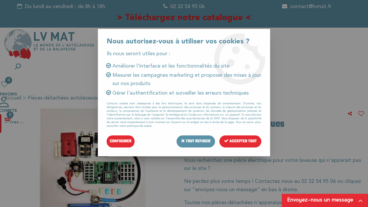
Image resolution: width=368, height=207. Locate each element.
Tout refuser (195, 141)
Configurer (120, 141)
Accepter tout (240, 141)
